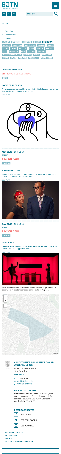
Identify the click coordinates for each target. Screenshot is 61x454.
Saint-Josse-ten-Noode (13, 5)
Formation (14, 52)
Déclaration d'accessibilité (19, 442)
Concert (6, 45)
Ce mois (8, 38)
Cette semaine (10, 35)
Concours (17, 45)
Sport (5, 58)
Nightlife (42, 52)
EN (14, 14)
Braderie (16, 42)
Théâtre (22, 58)
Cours (5, 48)
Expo (31, 48)
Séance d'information (12, 55)
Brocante (27, 42)
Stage (13, 58)
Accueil (5, 23)
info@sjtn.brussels (24, 381)
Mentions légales (14, 433)
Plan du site (11, 436)
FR (4, 14)
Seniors (27, 55)
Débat (13, 48)
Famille (40, 48)
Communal (47, 42)
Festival (49, 48)
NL (9, 14)
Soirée (37, 55)
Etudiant (23, 48)
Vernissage (33, 58)
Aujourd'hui (9, 31)
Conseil (41, 45)
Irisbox (8, 439)
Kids (23, 52)
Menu (54, 4)
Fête (5, 52)
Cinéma (37, 42)
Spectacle (46, 55)
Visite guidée (46, 58)
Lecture (31, 52)
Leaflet (55, 354)
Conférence (30, 45)
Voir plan (19, 374)
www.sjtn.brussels (24, 384)
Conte (50, 45)
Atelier (6, 42)
